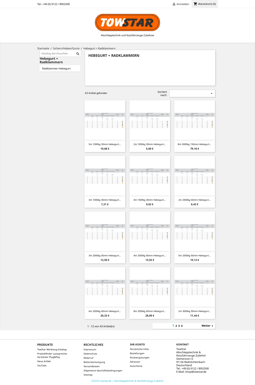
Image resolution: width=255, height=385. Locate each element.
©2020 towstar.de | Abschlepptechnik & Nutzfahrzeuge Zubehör (127, 380)
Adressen (135, 361)
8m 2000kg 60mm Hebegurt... (150, 311)
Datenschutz (90, 353)
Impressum (90, 349)
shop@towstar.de (195, 371)
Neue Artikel (44, 361)
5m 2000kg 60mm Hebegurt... (194, 255)
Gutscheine (136, 365)
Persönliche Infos (139, 349)
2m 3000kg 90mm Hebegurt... (194, 311)
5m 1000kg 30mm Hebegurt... (105, 144)
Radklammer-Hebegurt (56, 68)
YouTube (42, 365)
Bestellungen (137, 353)
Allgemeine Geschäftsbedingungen (103, 370)
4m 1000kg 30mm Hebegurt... (150, 199)
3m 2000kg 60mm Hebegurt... (105, 255)
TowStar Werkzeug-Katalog (52, 349)
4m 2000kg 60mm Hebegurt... (150, 255)
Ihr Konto (137, 344)
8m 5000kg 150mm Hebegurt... (194, 144)
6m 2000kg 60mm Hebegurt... (105, 311)
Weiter (208, 326)
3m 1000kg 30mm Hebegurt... (105, 199)
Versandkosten (92, 366)
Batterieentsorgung (94, 362)
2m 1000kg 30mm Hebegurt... (150, 144)
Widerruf (88, 357)
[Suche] (60, 53)
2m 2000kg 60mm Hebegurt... (194, 199)
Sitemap (88, 374)
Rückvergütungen (139, 357)
